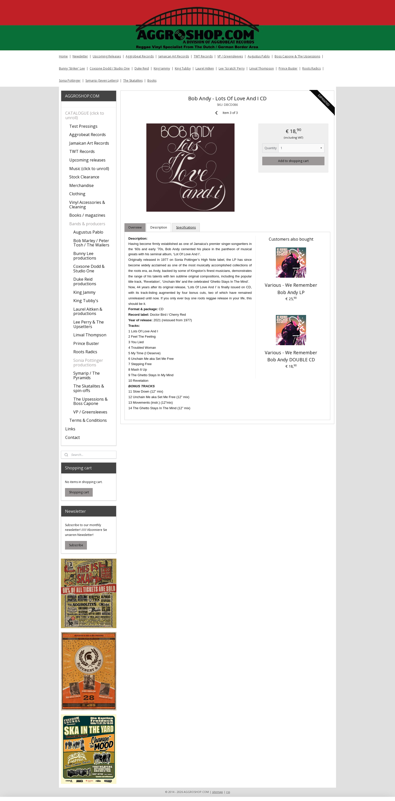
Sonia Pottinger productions (88, 363)
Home (63, 56)
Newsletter (80, 56)
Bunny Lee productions (84, 256)
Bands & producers (87, 224)
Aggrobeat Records (140, 56)
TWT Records (203, 56)
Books (151, 80)
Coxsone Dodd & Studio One (89, 269)
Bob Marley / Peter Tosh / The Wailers (91, 243)
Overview (135, 227)
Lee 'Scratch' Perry (232, 68)
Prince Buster (288, 68)
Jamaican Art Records (173, 56)
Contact (72, 437)
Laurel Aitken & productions (87, 311)
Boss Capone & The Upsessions (297, 56)
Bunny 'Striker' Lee (72, 68)
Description (158, 227)
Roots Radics (311, 68)
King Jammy (162, 68)
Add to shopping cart (293, 161)
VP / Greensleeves (230, 56)
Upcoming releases (87, 160)
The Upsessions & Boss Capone (90, 401)
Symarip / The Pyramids (86, 375)
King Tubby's (85, 300)
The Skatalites (133, 80)
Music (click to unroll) (89, 168)
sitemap (217, 792)
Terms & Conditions (88, 420)
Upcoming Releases (107, 56)
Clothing (77, 194)
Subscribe (76, 545)
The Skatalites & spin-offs (88, 388)
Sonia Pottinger (70, 80)
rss (228, 792)
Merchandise (81, 185)
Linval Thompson (261, 68)
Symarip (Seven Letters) (101, 80)
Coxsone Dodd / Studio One (110, 68)
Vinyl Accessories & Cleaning (87, 205)
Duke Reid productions (84, 281)
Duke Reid (142, 68)
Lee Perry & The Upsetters (88, 324)
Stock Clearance (84, 177)
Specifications (186, 227)
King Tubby (183, 68)
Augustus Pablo (259, 56)
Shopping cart (79, 492)
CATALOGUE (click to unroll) (84, 115)
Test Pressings (83, 126)
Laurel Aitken (204, 68)
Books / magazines (87, 215)
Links (70, 429)
